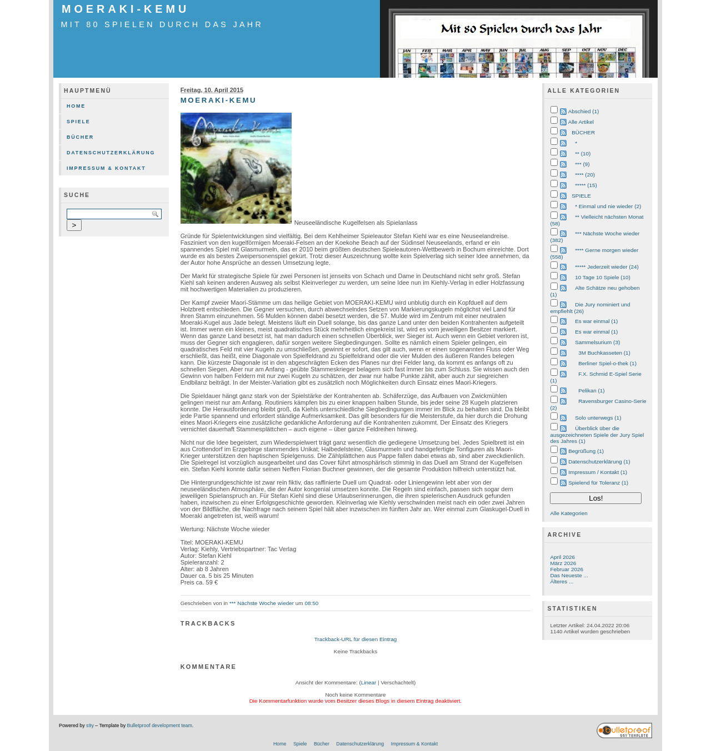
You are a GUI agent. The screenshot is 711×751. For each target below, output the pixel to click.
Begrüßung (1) (586, 451)
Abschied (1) (583, 111)
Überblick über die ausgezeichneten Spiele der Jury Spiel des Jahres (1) (597, 434)
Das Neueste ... (569, 575)
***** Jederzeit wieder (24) (607, 267)
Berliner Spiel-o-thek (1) (607, 363)
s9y (90, 725)
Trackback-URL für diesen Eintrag (355, 639)
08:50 (311, 603)
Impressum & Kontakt (106, 168)
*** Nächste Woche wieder (261, 603)
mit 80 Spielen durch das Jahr (162, 24)
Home (76, 106)
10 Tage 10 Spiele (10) (602, 277)
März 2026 (563, 563)
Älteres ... (561, 581)
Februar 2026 (566, 569)
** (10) (582, 153)
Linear (369, 682)
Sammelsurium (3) (597, 342)
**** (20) (585, 175)
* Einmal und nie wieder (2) (608, 206)
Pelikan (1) (591, 390)
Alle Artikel (581, 122)
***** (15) (586, 185)
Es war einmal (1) (596, 321)
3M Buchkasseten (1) (604, 353)
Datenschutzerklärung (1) (599, 461)
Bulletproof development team (159, 725)
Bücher (80, 137)
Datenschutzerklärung (111, 152)
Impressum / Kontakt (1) (597, 472)
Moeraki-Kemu (125, 9)
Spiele (79, 121)
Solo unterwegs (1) (598, 418)
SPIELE (581, 196)
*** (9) (582, 164)
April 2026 (562, 557)
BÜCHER (583, 132)
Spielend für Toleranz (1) (598, 483)
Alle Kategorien (568, 513)
